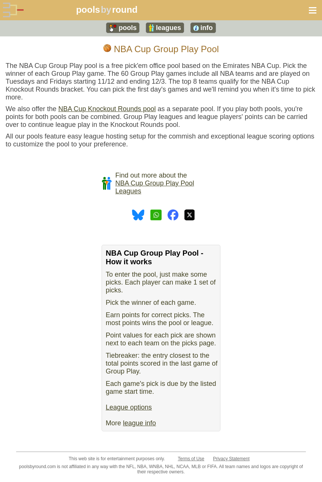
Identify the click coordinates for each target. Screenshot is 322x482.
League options (129, 407)
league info (139, 423)
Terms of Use (191, 458)
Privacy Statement (231, 458)
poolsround (107, 10)
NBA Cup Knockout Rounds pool (107, 109)
